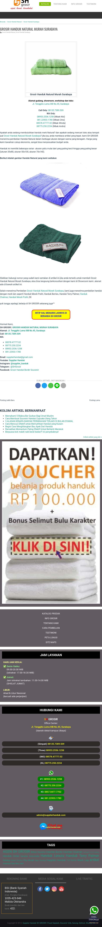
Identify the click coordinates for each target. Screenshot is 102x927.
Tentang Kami (60, 4)
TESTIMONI (51, 633)
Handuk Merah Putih (18, 297)
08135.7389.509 (55, 110)
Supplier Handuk (17, 360)
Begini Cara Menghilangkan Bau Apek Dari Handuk (29, 426)
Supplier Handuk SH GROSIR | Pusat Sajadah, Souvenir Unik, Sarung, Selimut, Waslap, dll (59, 923)
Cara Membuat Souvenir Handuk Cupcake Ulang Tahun (31, 418)
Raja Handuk (40, 860)
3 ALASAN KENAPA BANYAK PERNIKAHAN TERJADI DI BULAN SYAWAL (39, 421)
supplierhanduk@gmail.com (19, 357)
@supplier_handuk (20, 363)
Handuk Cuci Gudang (91, 852)
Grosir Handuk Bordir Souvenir (24, 370)
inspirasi (7, 863)
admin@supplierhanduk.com (51, 815)
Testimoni (91, 4)
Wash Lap (83, 860)
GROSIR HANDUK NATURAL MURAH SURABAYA (35, 327)
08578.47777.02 (44, 123)
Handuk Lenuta (52, 856)
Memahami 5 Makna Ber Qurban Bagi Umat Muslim (29, 416)
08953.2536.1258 (45, 116)
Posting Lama (94, 400)
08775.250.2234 (44, 126)
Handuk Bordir (54, 851)
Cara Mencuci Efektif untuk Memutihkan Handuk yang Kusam (34, 424)
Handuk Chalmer (72, 851)
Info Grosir (76, 4)
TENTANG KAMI (51, 623)
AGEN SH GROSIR (16, 852)
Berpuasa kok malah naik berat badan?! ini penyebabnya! (32, 432)
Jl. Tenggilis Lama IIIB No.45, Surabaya (50, 104)
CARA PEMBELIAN (51, 628)
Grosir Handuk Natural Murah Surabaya (22, 136)
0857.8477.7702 (52, 791)
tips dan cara (17, 863)
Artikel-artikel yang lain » (92, 437)
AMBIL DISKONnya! (94, 918)
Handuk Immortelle (30, 856)
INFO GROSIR (51, 618)
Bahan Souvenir (38, 852)
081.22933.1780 (45, 120)
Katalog (45, 4)
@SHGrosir (16, 366)
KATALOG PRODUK (51, 613)
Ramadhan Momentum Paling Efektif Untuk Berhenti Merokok (34, 429)
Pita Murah (28, 860)
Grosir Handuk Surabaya (23, 32)
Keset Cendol (17, 860)
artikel (94, 860)
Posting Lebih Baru (7, 400)
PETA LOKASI (51, 637)
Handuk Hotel (11, 856)
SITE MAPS (51, 642)
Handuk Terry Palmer (82, 856)
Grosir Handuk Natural (8, 32)
